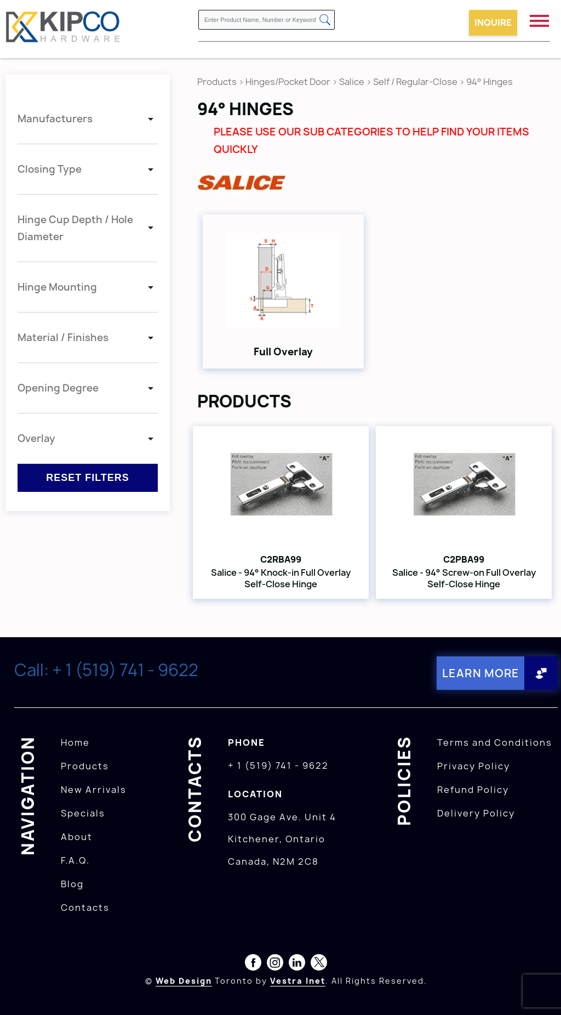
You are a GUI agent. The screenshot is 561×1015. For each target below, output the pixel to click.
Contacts (85, 907)
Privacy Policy (473, 766)
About (77, 837)
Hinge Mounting (57, 287)
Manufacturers (55, 119)
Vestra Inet (297, 981)
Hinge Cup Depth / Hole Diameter (75, 228)
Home (75, 742)
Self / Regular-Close (415, 82)
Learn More (480, 673)
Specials (83, 813)
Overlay (36, 438)
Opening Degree (58, 388)
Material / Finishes (63, 337)
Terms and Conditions (494, 742)
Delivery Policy (476, 813)
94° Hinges (489, 82)
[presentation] (540, 990)
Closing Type (50, 169)
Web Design (184, 981)
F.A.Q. (75, 860)
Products (217, 82)
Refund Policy (473, 790)
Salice (352, 82)
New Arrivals (94, 790)
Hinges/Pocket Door (287, 82)
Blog (72, 884)
